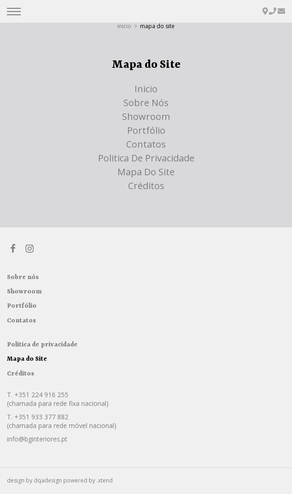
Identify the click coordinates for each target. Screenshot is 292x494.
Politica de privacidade (146, 158)
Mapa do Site (146, 172)
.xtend (105, 480)
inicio (124, 26)
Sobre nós (146, 102)
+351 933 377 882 (41, 416)
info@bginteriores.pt (37, 438)
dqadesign (48, 480)
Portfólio (146, 130)
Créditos (146, 185)
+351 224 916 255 (41, 394)
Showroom (146, 116)
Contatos (146, 144)
